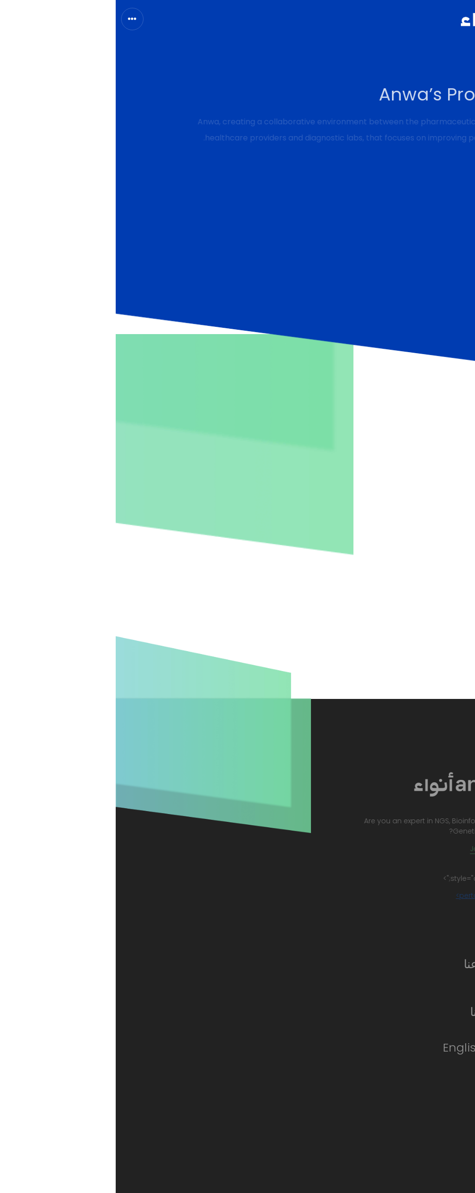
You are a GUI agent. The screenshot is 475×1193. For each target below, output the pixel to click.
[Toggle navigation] (16, 19)
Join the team (376, 849)
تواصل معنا (381, 1012)
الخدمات (387, 988)
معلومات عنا (378, 964)
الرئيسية (388, 940)
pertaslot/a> (359, 895)
